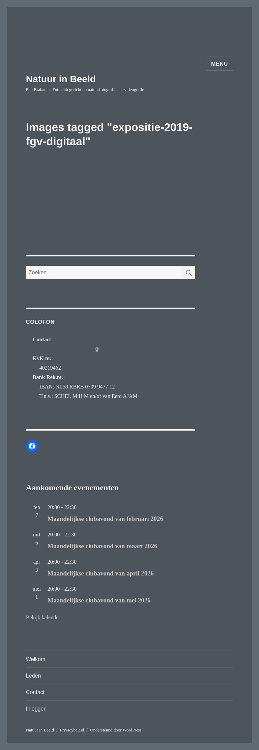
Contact (35, 692)
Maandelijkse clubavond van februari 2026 (105, 518)
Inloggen (36, 709)
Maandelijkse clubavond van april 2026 (101, 573)
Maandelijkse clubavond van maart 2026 (102, 546)
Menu (219, 64)
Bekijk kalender (43, 617)
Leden (33, 676)
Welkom (36, 659)
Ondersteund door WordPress (116, 729)
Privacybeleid (72, 729)
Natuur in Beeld (61, 79)
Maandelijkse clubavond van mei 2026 (99, 600)
